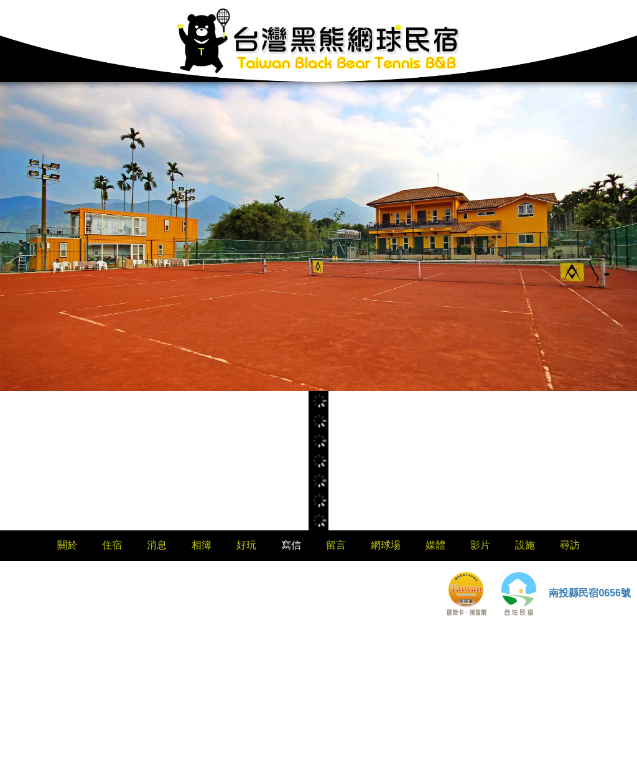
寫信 (291, 545)
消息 (157, 545)
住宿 (112, 545)
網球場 (386, 545)
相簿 (202, 545)
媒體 (435, 545)
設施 (525, 545)
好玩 (246, 545)
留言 (336, 545)
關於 (67, 545)
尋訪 (570, 545)
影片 (480, 545)
